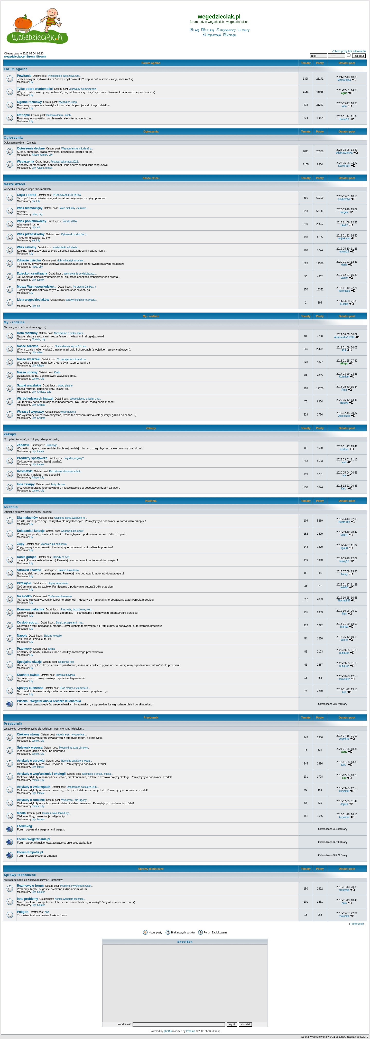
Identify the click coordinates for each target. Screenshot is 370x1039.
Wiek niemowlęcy (29, 208)
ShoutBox (185, 941)
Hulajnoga (51, 445)
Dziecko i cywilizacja (32, 273)
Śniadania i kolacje (30, 531)
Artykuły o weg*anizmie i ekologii (41, 774)
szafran (344, 449)
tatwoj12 (344, 251)
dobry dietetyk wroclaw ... (71, 260)
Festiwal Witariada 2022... (65, 161)
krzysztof (344, 791)
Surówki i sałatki (29, 570)
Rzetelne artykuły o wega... (76, 760)
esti (344, 462)
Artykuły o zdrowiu (30, 760)
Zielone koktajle (53, 635)
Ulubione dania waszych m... (70, 517)
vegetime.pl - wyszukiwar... (71, 734)
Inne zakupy (26, 484)
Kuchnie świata (28, 675)
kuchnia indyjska (65, 675)
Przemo (190, 1031)
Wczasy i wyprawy (30, 411)
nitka (34, 214)
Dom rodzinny (27, 333)
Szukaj (207, 30)
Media (21, 813)
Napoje (22, 635)
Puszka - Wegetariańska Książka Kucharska (49, 701)
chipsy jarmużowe (58, 583)
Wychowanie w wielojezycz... (80, 273)
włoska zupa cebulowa (54, 544)
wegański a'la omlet (72, 531)
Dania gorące (26, 557)
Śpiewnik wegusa (29, 747)
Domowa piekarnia (30, 609)
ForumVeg (24, 826)
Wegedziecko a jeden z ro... (85, 398)
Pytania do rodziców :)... (75, 234)
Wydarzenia (25, 161)
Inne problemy (27, 899)
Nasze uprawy (27, 372)
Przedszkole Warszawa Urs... (64, 75)
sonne (344, 639)
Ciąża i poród (26, 195)
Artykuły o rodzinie (31, 800)
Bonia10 (344, 119)
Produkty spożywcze (32, 458)
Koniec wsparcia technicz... (70, 899)
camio (344, 277)
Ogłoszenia (151, 131)
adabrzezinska (344, 152)
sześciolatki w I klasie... (66, 247)
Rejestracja (212, 34)
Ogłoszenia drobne (31, 148)
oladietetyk (344, 199)
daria (344, 264)
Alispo (35, 154)
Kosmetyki (25, 471)
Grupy (243, 30)
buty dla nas (58, 484)
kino (344, 106)
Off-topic (23, 115)
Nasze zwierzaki (28, 359)
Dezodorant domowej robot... (65, 471)
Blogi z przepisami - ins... (70, 622)
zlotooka (344, 916)
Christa (36, 339)
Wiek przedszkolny (30, 234)
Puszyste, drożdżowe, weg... (77, 609)
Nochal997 (344, 600)
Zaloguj (229, 34)
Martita (344, 626)
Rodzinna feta (66, 661)
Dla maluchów (27, 518)
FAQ (194, 30)
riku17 (344, 225)
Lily (31, 82)
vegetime (344, 738)
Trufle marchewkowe (60, 596)
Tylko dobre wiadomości (35, 89)
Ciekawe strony (28, 734)
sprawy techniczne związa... (81, 299)
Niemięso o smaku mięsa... (97, 773)
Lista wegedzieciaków (33, 299)
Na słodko (24, 596)
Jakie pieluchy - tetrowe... (73, 208)
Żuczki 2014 (70, 221)
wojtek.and (344, 238)
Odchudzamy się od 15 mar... (71, 346)
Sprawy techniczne (150, 868)
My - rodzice (151, 316)
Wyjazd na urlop (67, 102)
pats (344, 903)
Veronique (344, 290)
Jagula (344, 804)
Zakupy (151, 428)
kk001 (344, 535)
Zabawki (23, 445)
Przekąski (24, 583)
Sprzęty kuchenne (30, 688)
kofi (344, 692)
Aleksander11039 (344, 337)
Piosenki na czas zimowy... (74, 747)
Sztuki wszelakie (29, 385)
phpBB (168, 1031)
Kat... (344, 488)
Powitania (24, 76)
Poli (344, 350)
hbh (47, 912)
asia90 (344, 587)
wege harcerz (68, 411)
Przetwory (24, 648)
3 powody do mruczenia (83, 89)
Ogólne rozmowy (29, 102)
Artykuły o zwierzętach (33, 787)
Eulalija (344, 304)
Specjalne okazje (29, 662)
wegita (344, 212)
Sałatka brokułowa (68, 570)
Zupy (20, 544)
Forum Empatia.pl (30, 852)
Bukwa (344, 402)
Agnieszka (344, 415)
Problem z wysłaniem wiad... (76, 885)
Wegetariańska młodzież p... (77, 148)
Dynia (51, 648)
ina (344, 475)
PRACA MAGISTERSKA (67, 195)
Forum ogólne (151, 62)
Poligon (22, 912)
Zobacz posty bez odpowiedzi (349, 51)
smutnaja (344, 890)
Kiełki (57, 372)
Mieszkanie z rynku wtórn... (69, 333)
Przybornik (151, 717)
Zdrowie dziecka (29, 260)
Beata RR (344, 522)
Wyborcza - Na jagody (74, 800)
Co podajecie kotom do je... (72, 359)
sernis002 (344, 679)
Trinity (344, 574)
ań (33, 201)
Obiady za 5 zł (61, 557)
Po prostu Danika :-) (84, 286)
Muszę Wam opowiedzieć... (36, 286)
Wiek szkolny (26, 247)
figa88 (344, 548)
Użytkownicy (226, 30)
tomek (43, 154)
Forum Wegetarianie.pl (33, 839)
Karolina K (344, 165)
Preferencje (357, 923)
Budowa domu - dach (58, 115)
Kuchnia (151, 500)
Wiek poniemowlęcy (31, 221)
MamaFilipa (344, 80)
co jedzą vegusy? (74, 458)
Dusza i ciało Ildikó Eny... (56, 813)
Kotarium (344, 376)
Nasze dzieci (151, 178)
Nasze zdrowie (27, 346)
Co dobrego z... (28, 622)
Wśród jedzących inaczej (35, 398)
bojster (41, 819)
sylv (49, 391)
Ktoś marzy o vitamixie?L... (75, 688)
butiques (344, 652)
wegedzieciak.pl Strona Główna (25, 56)
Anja (344, 389)
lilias (344, 613)
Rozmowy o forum (30, 885)
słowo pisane (65, 385)
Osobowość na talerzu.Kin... (83, 787)
